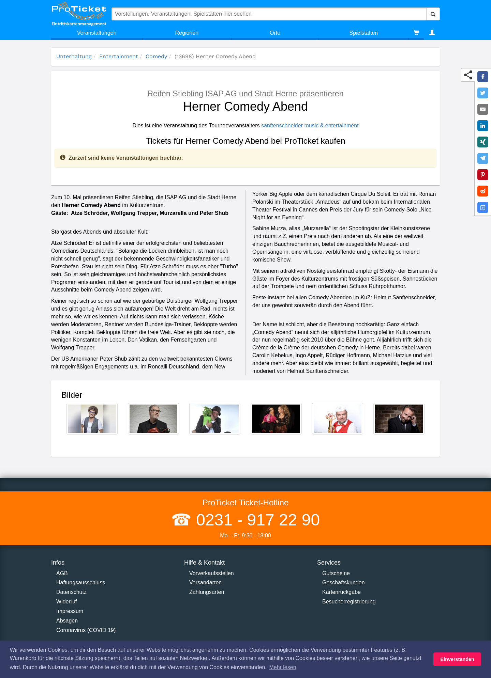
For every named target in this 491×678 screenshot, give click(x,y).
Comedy (156, 56)
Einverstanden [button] (457, 659)
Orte (275, 33)
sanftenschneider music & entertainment (309, 125)
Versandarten (205, 582)
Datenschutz (71, 592)
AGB (62, 573)
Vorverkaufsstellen (211, 573)
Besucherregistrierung (349, 601)
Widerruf (66, 601)
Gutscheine (336, 573)
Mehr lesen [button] (282, 667)
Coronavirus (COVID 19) (86, 630)
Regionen (187, 33)
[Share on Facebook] (482, 76)
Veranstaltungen (97, 33)
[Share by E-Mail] (482, 109)
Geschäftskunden (343, 582)
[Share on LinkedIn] (482, 125)
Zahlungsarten (206, 592)
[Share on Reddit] (482, 191)
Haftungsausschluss (80, 582)
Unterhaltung (74, 56)
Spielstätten (363, 33)
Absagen (67, 621)
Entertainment (118, 56)
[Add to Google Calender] (482, 207)
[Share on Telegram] (482, 158)
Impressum (69, 611)
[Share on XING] (482, 142)
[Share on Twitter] (482, 93)
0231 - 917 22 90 (256, 520)
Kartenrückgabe (341, 592)
